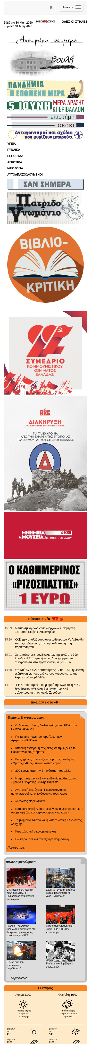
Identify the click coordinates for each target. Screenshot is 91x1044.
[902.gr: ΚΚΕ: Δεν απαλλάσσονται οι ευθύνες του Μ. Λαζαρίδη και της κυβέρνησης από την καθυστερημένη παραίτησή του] (8, 639)
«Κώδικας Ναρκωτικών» (30, 801)
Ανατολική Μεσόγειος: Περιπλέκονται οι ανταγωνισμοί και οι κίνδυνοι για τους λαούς (39, 791)
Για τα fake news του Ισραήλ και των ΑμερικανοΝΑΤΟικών (36, 738)
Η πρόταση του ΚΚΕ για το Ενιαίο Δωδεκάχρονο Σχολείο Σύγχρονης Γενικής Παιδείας (44, 780)
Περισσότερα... (17, 847)
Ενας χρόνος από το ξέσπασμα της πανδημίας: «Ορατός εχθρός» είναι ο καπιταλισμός (43, 761)
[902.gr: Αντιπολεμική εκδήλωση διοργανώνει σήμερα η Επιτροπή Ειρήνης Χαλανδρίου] (8, 628)
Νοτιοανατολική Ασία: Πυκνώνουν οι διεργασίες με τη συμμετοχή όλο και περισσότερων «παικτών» (47, 810)
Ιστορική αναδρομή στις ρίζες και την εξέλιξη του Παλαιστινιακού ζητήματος (44, 750)
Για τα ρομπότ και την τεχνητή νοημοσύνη (42, 839)
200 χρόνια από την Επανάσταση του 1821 (43, 770)
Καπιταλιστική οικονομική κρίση (35, 831)
